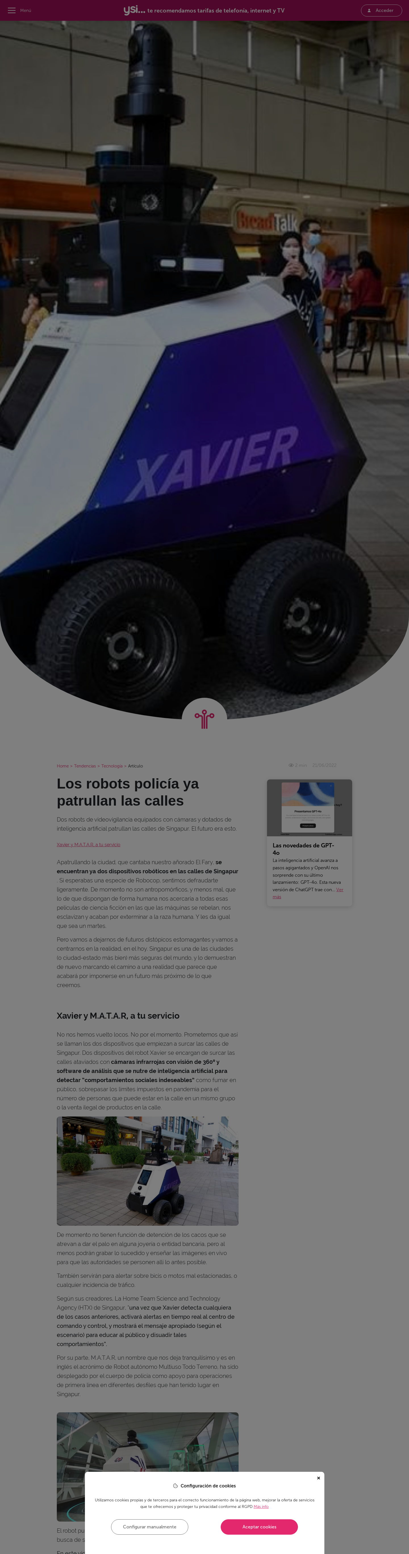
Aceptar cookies (259, 1527)
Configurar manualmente (149, 1527)
